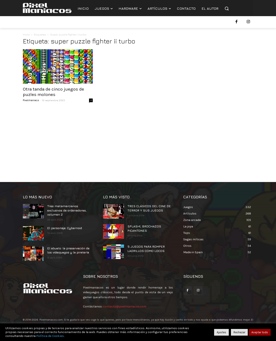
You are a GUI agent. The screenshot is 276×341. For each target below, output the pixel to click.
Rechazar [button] (239, 332)
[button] (226, 8)
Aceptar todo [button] (259, 332)
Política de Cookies (50, 336)
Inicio (26, 34)
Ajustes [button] (221, 332)
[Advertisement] (138, 141)
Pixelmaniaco (31, 100)
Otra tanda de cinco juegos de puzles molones (53, 91)
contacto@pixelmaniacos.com (124, 306)
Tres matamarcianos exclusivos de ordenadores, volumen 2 (67, 210)
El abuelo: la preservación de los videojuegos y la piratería (68, 250)
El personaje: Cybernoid (64, 228)
